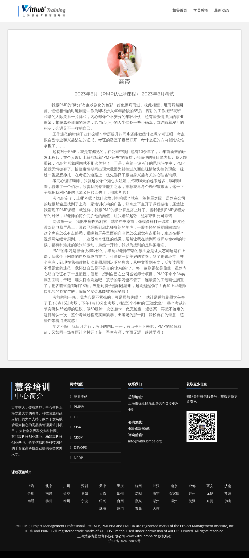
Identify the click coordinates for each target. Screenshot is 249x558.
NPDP (76, 457)
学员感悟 (200, 10)
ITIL (75, 416)
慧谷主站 (79, 396)
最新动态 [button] (221, 10)
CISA (75, 427)
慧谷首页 (179, 10)
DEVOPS (78, 447)
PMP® (77, 406)
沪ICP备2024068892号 (124, 541)
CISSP (76, 437)
